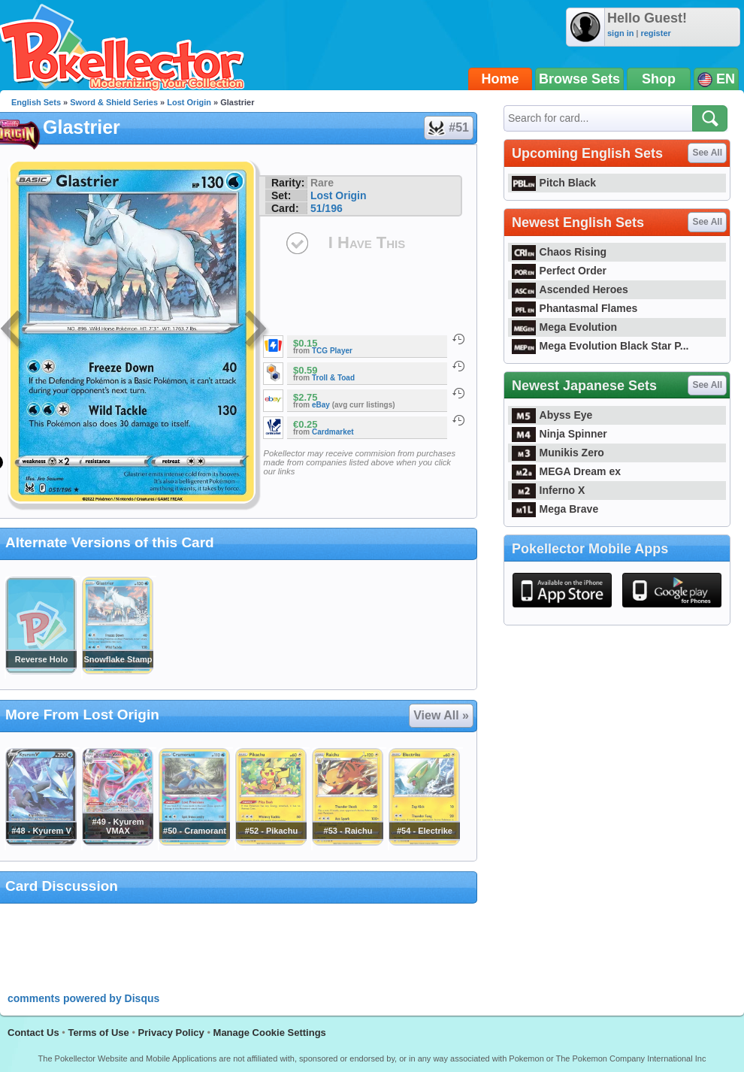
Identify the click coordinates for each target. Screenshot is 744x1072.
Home (500, 78)
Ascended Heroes (570, 289)
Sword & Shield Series (114, 102)
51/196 (326, 208)
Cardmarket (333, 432)
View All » (441, 715)
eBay (321, 405)
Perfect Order (559, 271)
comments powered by (83, 998)
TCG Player (332, 351)
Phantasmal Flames (574, 308)
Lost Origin (189, 102)
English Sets (36, 102)
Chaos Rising (559, 252)
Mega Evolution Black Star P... (600, 346)
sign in (620, 33)
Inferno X (548, 490)
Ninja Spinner (559, 434)
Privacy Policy (171, 1032)
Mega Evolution (564, 327)
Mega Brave (555, 509)
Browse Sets (579, 78)
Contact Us (33, 1032)
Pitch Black (554, 183)
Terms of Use (98, 1032)
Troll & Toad (333, 378)
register (655, 33)
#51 (448, 128)
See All (707, 152)
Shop (659, 78)
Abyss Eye (552, 415)
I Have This (366, 242)
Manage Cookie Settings (269, 1032)
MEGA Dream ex (566, 471)
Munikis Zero (558, 453)
